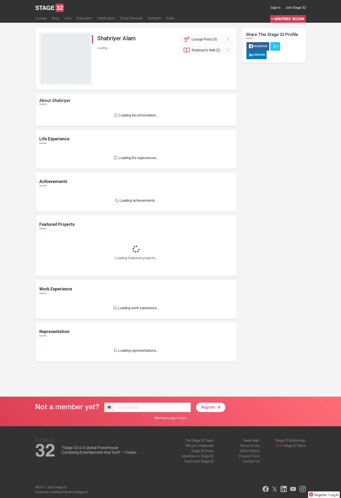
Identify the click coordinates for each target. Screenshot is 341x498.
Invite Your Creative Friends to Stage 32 (62, 492)
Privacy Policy (249, 456)
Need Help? (251, 440)
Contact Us (251, 461)
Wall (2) (207, 50)
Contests (154, 18)
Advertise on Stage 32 (198, 456)
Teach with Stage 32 (199, 461)
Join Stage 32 (295, 7)
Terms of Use (250, 446)
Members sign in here (171, 418)
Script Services (131, 18)
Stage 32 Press (202, 451)
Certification (106, 18)
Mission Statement (200, 446)
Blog (55, 18)
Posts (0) (207, 39)
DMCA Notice (250, 451)
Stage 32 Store (294, 446)
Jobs (68, 18)
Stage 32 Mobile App (290, 440)
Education (84, 18)
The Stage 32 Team (199, 440)
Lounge (41, 18)
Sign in (276, 7)
